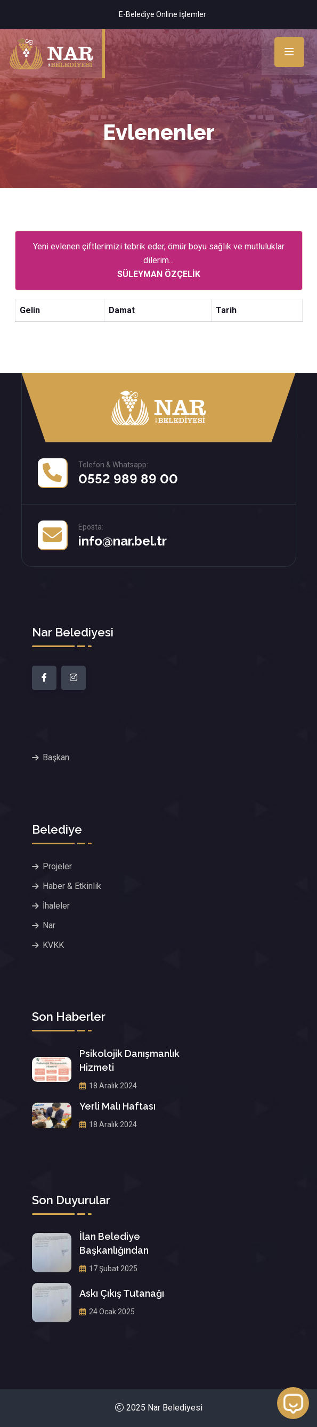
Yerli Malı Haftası (117, 1106)
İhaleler (56, 906)
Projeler (57, 866)
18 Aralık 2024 (108, 1085)
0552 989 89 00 (128, 478)
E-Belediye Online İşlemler (162, 14)
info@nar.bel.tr (122, 541)
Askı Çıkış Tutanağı (121, 1293)
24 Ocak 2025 (107, 1311)
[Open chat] (293, 1403)
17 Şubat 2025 (108, 1268)
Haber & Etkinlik (72, 886)
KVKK (53, 945)
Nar (49, 925)
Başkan (56, 757)
